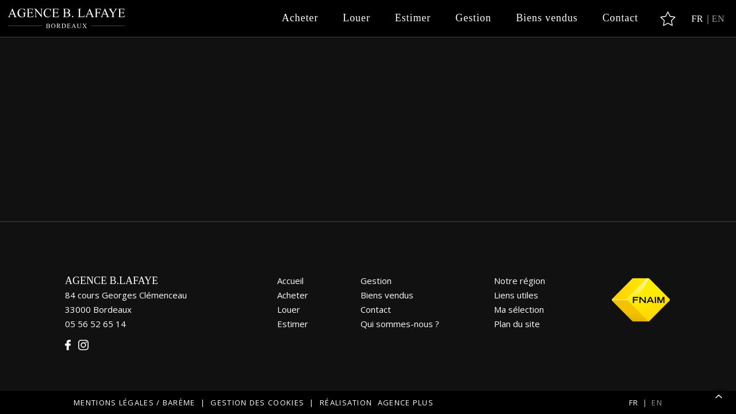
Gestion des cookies (257, 402)
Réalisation (378, 402)
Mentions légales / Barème (134, 402)
